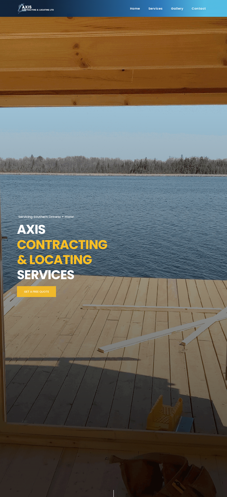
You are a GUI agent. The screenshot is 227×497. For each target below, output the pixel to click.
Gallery (177, 8)
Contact (199, 8)
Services (155, 8)
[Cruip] (36, 8)
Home (135, 8)
